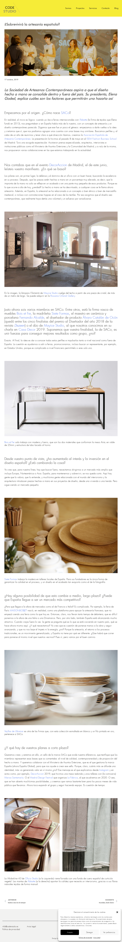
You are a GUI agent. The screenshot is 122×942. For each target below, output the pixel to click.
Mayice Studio (50, 293)
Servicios (93, 8)
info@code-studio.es (10, 926)
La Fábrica (72, 777)
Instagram (104, 770)
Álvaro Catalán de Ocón (100, 317)
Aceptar (70, 932)
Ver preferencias (109, 932)
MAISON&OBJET (18, 610)
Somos (68, 8)
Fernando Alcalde (32, 317)
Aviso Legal (96, 938)
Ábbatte (83, 119)
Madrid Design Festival (41, 777)
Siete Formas (60, 313)
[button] (117, 912)
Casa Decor (27, 329)
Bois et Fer (24, 313)
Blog (116, 8)
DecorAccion (58, 165)
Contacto (106, 8)
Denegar (89, 932)
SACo (65, 113)
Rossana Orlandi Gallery (63, 295)
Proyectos (80, 8)
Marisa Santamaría (13, 777)
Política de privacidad (85, 938)
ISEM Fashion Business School (102, 138)
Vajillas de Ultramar (13, 731)
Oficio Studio (31, 878)
